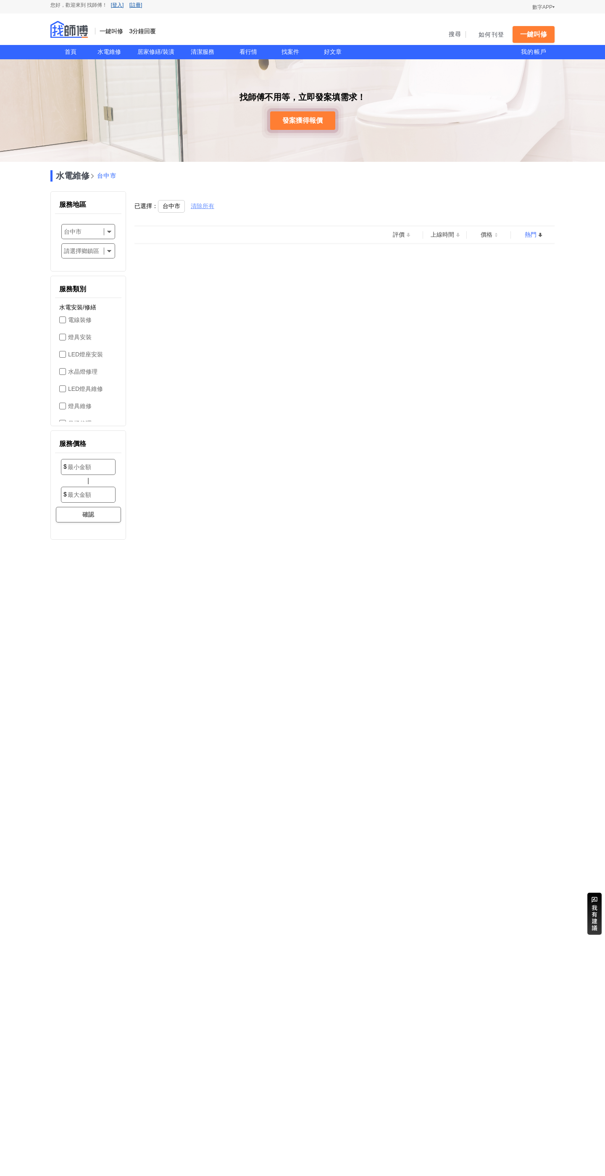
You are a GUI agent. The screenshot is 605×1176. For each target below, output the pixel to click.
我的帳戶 (534, 51)
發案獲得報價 (302, 120)
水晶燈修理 (82, 371)
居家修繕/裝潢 (155, 51)
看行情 (248, 51)
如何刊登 (491, 34)
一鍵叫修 (533, 34)
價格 (486, 234)
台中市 (106, 175)
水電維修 (109, 51)
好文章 (333, 51)
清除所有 (202, 206)
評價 (399, 234)
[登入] (117, 5)
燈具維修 (80, 406)
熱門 (531, 234)
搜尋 (455, 34)
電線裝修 (80, 319)
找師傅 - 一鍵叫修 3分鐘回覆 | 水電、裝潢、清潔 (69, 29)
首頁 (70, 51)
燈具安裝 (80, 337)
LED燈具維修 (85, 388)
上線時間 (442, 234)
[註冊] (135, 5)
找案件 (290, 51)
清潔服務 (202, 51)
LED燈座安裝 (85, 354)
